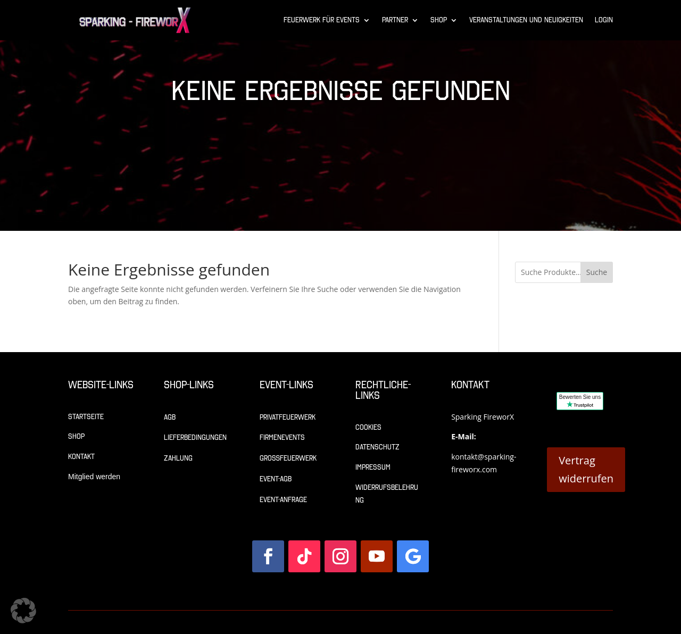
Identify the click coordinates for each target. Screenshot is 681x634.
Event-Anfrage (283, 499)
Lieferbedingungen (195, 437)
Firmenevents (282, 437)
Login (604, 19)
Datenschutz (377, 447)
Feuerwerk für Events (322, 19)
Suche (596, 272)
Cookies (368, 427)
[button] (23, 610)
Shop (438, 19)
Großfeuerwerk (288, 458)
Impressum (373, 467)
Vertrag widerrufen (586, 469)
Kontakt (81, 456)
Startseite (86, 416)
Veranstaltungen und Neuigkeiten (526, 19)
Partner (395, 19)
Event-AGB (276, 478)
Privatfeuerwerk (287, 417)
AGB (170, 417)
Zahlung (178, 458)
